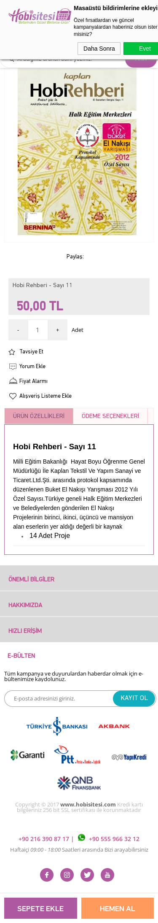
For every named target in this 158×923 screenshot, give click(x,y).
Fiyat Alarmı (33, 381)
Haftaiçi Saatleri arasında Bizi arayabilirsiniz (79, 849)
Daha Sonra (99, 48)
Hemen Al (117, 909)
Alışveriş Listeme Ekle (45, 396)
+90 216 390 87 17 (45, 839)
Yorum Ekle (32, 366)
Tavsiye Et (31, 352)
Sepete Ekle (40, 909)
